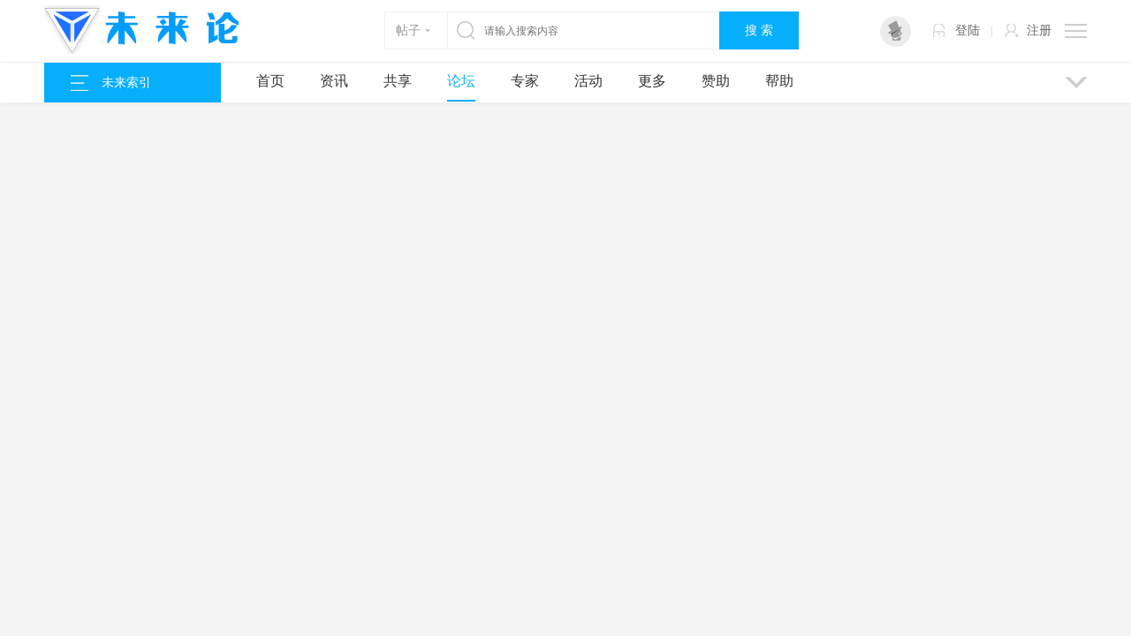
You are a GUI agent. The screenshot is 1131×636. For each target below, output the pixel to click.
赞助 (716, 80)
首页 (270, 80)
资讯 (334, 80)
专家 (525, 80)
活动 (588, 80)
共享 (397, 80)
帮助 (779, 80)
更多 (652, 80)
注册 (1039, 30)
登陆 (967, 30)
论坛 (461, 80)
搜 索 (759, 30)
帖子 (408, 30)
